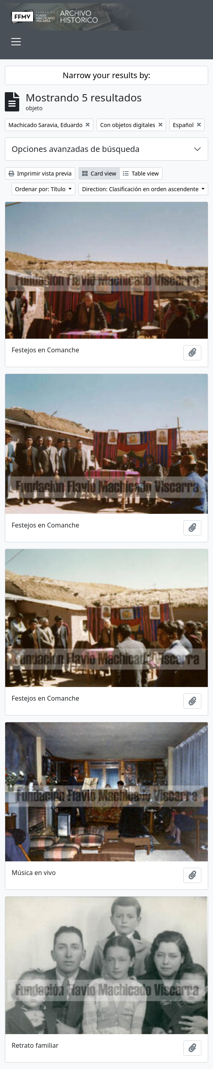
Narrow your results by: (107, 75)
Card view (99, 173)
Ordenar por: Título (41, 189)
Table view (141, 173)
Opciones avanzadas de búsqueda (76, 148)
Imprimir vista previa (40, 173)
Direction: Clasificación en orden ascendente (141, 189)
